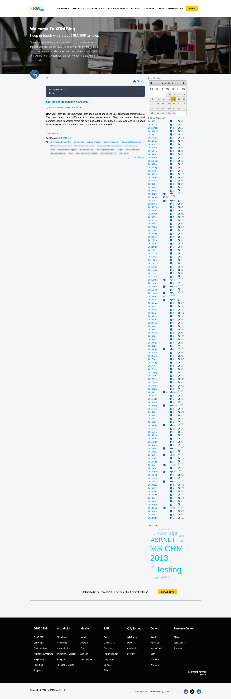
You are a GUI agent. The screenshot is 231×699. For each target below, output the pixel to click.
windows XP (124, 153)
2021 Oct (152, 263)
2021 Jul (152, 273)
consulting (38, 642)
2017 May (152, 372)
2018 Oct (152, 343)
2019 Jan (152, 333)
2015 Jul (152, 429)
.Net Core (155, 665)
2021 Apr (152, 283)
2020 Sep (152, 299)
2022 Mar (152, 247)
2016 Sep (152, 395)
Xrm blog (149, 9)
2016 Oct (152, 392)
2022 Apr (152, 243)
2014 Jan (152, 478)
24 (179, 108)
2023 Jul (152, 200)
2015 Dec (152, 412)
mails (53, 150)
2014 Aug (152, 462)
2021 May (152, 280)
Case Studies (179, 642)
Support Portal (176, 9)
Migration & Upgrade (66, 653)
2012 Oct (152, 518)
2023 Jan (152, 220)
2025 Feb (152, 161)
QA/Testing (132, 637)
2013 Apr (152, 501)
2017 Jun (152, 369)
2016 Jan (152, 409)
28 (163, 113)
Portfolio (178, 648)
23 (174, 108)
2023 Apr (152, 210)
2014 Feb (152, 475)
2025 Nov (152, 131)
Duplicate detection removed (61, 146)
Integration (39, 659)
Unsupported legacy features (86, 153)
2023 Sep (152, 194)
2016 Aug (152, 399)
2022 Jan (152, 253)
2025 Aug (152, 141)
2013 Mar (152, 505)
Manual (130, 642)
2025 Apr (152, 154)
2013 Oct (152, 488)
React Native (86, 659)
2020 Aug (152, 303)
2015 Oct (152, 418)
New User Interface (86, 150)
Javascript (165, 533)
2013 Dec (152, 481)
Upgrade (108, 665)
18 (184, 103)
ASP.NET (163, 540)
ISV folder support (131, 146)
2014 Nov (152, 452)
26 (152, 113)
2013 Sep (152, 491)
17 (179, 103)
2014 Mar (152, 471)
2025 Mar (152, 157)
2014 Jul (152, 465)
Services (79, 8)
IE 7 (92, 146)
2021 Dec (152, 257)
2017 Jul (152, 366)
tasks (71, 153)
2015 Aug (152, 425)
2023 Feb (152, 217)
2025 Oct (152, 134)
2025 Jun (152, 147)
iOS (82, 648)
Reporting (38, 665)
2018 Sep (152, 346)
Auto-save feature (93, 142)
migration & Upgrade (43, 653)
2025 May (152, 151)
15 (169, 103)
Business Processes (111, 142)
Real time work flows (58, 153)
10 (179, 99)
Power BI (155, 642)
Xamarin (167, 577)
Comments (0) (138, 157)
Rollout (107, 670)
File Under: (51, 138)
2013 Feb (152, 508)
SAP (106, 637)
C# (180, 541)
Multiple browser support (67, 150)
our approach (97, 8)
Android (84, 642)
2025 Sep (152, 138)
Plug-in (120, 150)
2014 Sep (152, 458)
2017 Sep (152, 359)
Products (136, 9)
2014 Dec (152, 448)
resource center (118, 8)
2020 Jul (152, 306)
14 (163, 103)
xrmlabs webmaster (58, 107)
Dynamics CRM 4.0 (81, 146)
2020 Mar (152, 316)
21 (163, 108)
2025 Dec (152, 128)
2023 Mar (152, 214)
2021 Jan (152, 293)
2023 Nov (152, 187)
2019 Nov (152, 329)
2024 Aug (152, 167)
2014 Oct (152, 455)
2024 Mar (152, 174)
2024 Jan (152, 181)
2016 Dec (152, 386)
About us (63, 8)
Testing (169, 569)
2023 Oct (152, 191)
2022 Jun (152, 237)
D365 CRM (39, 637)
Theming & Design (65, 665)
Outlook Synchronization (105, 150)
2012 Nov (152, 514)
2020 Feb (152, 319)
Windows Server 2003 (108, 153)
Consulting (62, 642)
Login (192, 9)
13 (158, 103)
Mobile (83, 637)
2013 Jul (152, 498)
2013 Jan (152, 511)
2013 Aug (152, 495)
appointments (79, 142)
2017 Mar (152, 379)
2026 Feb (152, 121)
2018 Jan (152, 356)
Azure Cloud (156, 648)
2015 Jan (152, 445)
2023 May (152, 207)
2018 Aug (152, 349)
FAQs (176, 637)
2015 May (152, 435)
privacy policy (156, 691)
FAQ (168, 691)
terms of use (140, 691)
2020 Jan (152, 323)
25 (184, 108)
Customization (40, 648)
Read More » (52, 133)
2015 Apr (152, 438)
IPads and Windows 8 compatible (109, 146)
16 (174, 103)
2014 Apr (152, 468)
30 (174, 113)
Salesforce (155, 637)
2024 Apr (152, 171)
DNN (153, 653)
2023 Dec (152, 184)
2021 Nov (152, 260)
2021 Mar (152, 286)
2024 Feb (152, 177)
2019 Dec (152, 326)
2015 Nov (152, 415)
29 (169, 113)
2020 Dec (152, 296)
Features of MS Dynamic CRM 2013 (67, 101)
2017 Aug (152, 362)
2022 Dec (152, 223)
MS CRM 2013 (64, 138)
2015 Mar (152, 442)
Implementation (111, 653)
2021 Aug (152, 270)
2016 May (152, 405)
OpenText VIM (110, 642)
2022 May (152, 240)
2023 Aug (152, 197)
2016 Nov (152, 389)
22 (169, 108)
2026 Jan (152, 124)
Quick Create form (132, 150)
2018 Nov (152, 339)
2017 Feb (152, 382)
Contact (161, 9)
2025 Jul (152, 144)
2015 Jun (152, 432)
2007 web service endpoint (60, 142)
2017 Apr (152, 376)
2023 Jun (152, 204)
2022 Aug (152, 234)
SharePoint (62, 637)
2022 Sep (152, 230)
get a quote (167, 592)
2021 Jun (152, 276)
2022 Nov (152, 227)
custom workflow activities (131, 142)
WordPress (155, 659)
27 (158, 113)
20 (158, 108)
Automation (132, 648)
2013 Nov (152, 485)
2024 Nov (152, 164)
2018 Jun (152, 352)
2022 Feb (152, 250)
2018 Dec (152, 336)
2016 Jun (152, 402)
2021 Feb (152, 290)
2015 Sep (152, 422)
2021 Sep (152, 267)
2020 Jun (152, 310)
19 (152, 108)
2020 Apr (152, 313)
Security (131, 653)
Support (37, 670)
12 (152, 103)
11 (184, 99)
